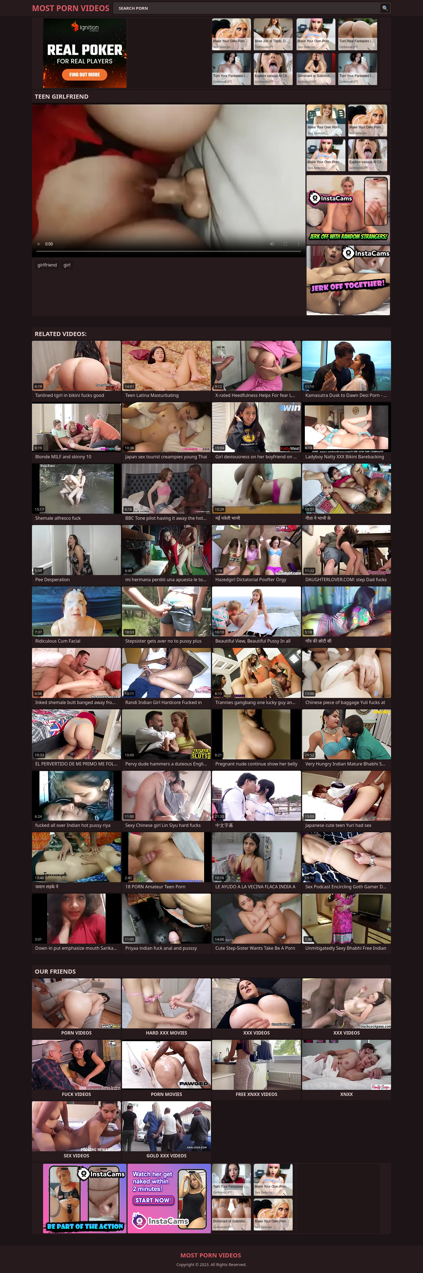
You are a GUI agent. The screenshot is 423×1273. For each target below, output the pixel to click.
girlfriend (47, 265)
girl (67, 265)
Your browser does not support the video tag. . (168, 180)
